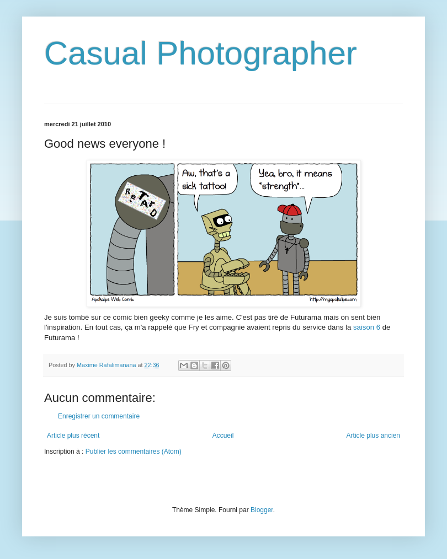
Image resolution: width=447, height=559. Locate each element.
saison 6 (366, 327)
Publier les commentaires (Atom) (134, 451)
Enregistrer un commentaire (99, 416)
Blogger (262, 510)
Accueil (223, 435)
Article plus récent (73, 435)
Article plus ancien (373, 435)
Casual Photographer (200, 53)
